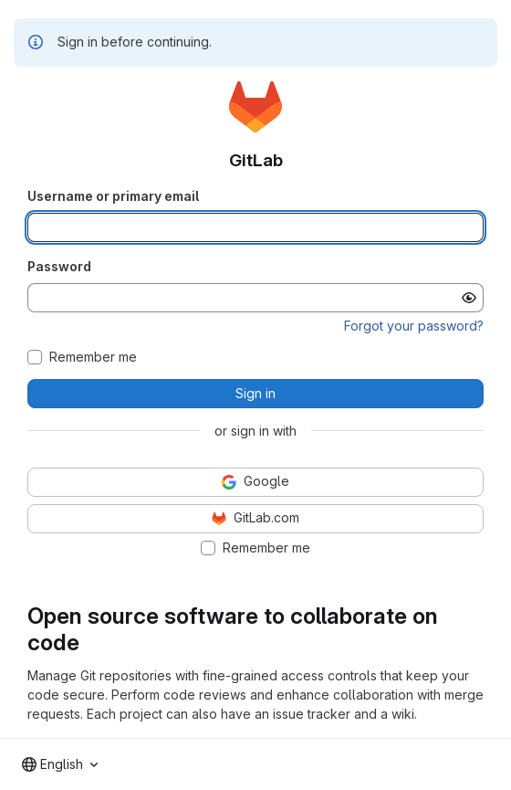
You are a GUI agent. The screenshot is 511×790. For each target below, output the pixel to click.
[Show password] (469, 297)
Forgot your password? (414, 325)
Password (59, 266)
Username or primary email (113, 196)
